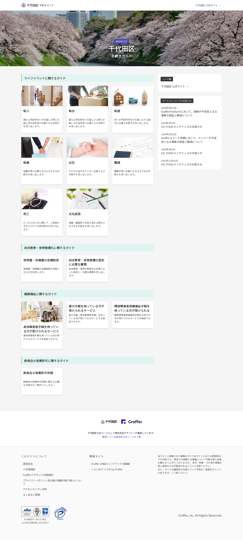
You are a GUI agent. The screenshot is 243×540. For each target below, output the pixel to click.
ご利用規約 (29, 469)
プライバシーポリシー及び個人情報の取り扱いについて (52, 481)
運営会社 (28, 463)
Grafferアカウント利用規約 (38, 475)
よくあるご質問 (31, 494)
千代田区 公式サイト (208, 5)
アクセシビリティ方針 (35, 489)
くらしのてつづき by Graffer (107, 469)
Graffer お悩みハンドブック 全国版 (110, 463)
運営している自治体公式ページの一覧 (121, 436)
